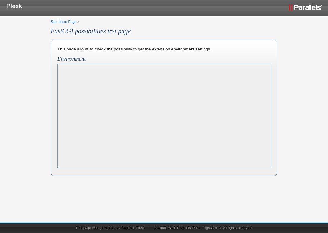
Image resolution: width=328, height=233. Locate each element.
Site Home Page (63, 22)
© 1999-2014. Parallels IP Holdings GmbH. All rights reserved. (203, 228)
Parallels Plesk (133, 228)
